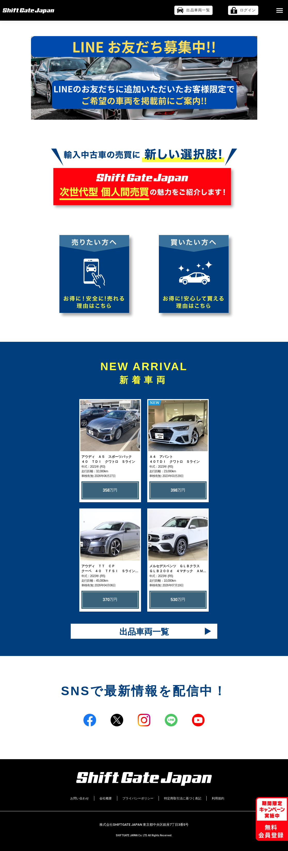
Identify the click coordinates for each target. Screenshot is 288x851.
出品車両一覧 (144, 633)
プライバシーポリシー (137, 798)
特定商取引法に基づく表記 (182, 798)
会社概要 (105, 798)
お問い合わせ (79, 798)
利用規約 (218, 798)
